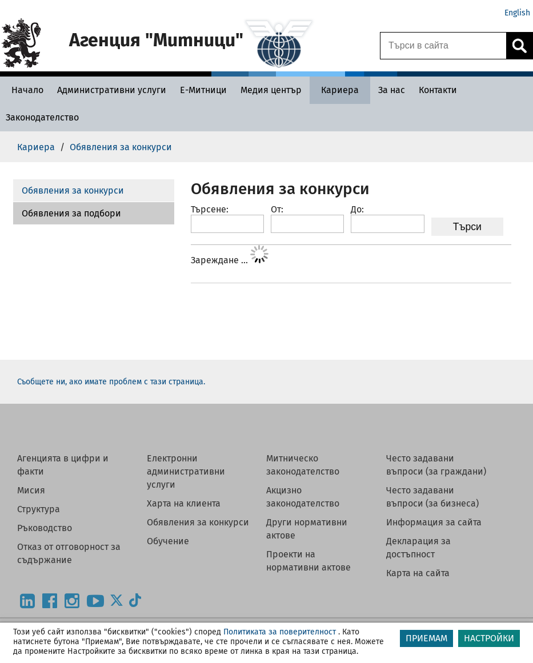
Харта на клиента (184, 503)
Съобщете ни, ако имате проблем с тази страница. (111, 382)
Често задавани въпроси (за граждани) (436, 465)
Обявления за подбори (71, 213)
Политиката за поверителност (279, 632)
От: (277, 209)
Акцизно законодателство (302, 497)
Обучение (168, 541)
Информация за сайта (434, 522)
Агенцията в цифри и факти (63, 465)
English (517, 13)
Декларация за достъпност (418, 548)
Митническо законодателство (302, 465)
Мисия (31, 490)
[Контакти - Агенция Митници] (438, 90)
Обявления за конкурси (73, 190)
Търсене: (210, 209)
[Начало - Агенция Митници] (24, 90)
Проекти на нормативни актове (308, 561)
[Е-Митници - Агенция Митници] (203, 90)
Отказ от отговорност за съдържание (69, 553)
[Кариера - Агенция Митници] (340, 90)
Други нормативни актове (306, 529)
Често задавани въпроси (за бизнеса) (432, 497)
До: (357, 209)
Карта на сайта (418, 573)
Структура (38, 509)
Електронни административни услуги (186, 471)
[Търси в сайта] (443, 46)
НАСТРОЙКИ (489, 638)
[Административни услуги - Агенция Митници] (111, 90)
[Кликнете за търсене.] (519, 46)
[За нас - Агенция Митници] (391, 90)
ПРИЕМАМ (426, 638)
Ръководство (44, 528)
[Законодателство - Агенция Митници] (42, 117)
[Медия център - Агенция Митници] (271, 90)
